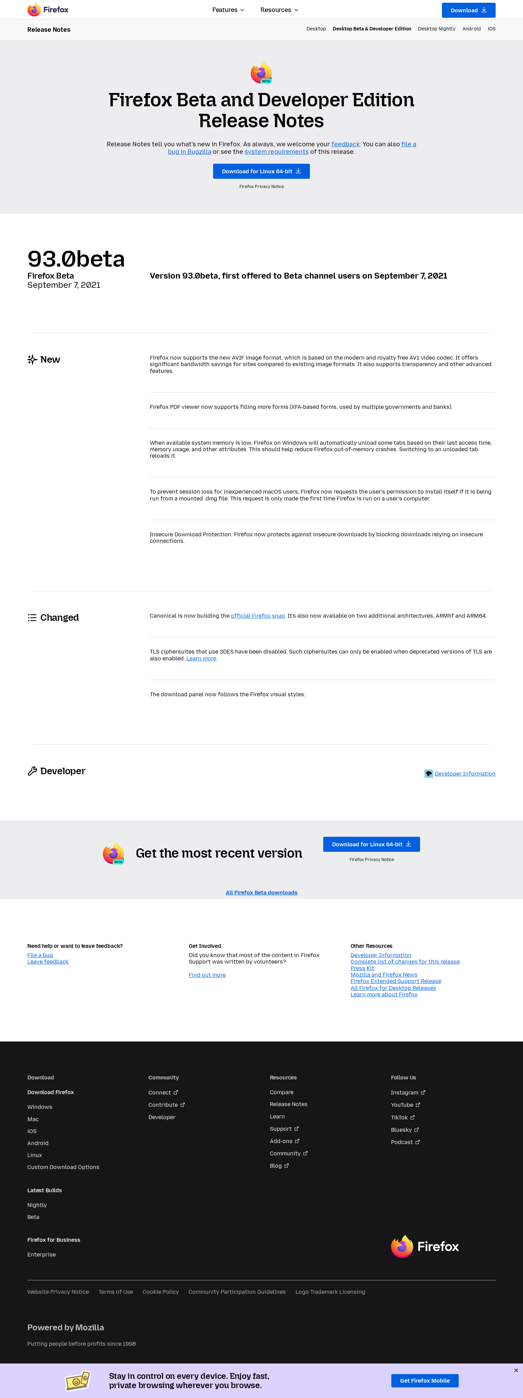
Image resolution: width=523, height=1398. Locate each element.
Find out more (207, 975)
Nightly (37, 1205)
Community (285, 1153)
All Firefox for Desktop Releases (393, 988)
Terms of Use (116, 1292)
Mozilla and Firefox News (384, 974)
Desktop (316, 29)
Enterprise (41, 1254)
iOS (492, 29)
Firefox (425, 1246)
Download (469, 10)
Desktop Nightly (437, 29)
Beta (33, 1217)
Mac (33, 1119)
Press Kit (362, 968)
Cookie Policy (161, 1292)
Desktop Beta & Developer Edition (372, 29)
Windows (39, 1107)
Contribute (163, 1105)
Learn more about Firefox (384, 994)
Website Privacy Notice (58, 1292)
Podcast (402, 1142)
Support (281, 1129)
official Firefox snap (258, 616)
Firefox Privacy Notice (261, 186)
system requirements (277, 152)
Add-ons (281, 1141)
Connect (159, 1092)
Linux (34, 1155)
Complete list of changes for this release (405, 961)
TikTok (399, 1117)
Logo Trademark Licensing (330, 1292)
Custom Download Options (63, 1167)
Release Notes (289, 1104)
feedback (345, 144)
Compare (281, 1092)
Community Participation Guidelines (237, 1292)
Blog (276, 1165)
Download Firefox (50, 1092)
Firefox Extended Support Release (396, 981)
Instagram (404, 1092)
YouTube (402, 1105)
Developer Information (465, 773)
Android (471, 29)
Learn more (201, 658)
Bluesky (401, 1130)
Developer (161, 1117)
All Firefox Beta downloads (262, 892)
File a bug (40, 955)
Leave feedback (48, 961)
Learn (277, 1116)
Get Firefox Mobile (425, 1380)
